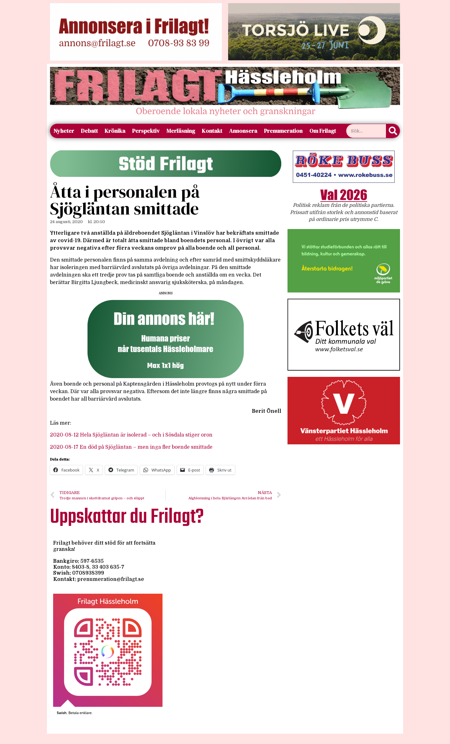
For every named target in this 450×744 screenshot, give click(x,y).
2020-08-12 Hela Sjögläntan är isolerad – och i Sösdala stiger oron (131, 435)
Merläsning (181, 131)
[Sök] (393, 131)
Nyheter (63, 131)
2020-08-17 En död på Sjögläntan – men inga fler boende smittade (131, 447)
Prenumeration (283, 131)
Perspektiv (146, 131)
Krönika (115, 131)
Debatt (89, 131)
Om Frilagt (322, 131)
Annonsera (243, 131)
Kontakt (212, 131)
